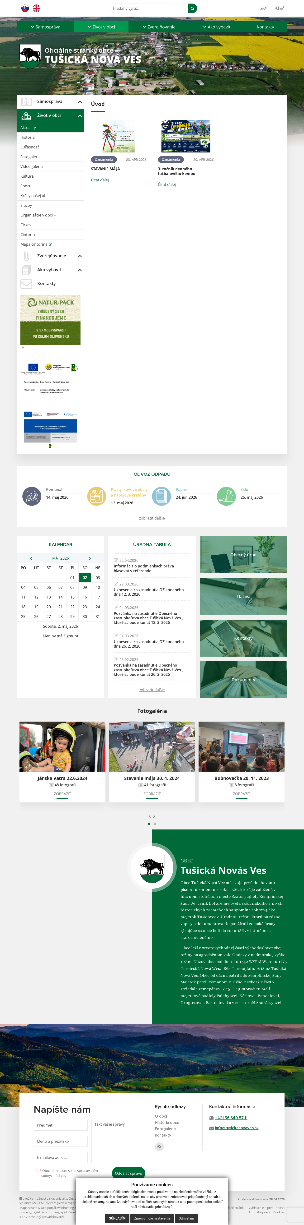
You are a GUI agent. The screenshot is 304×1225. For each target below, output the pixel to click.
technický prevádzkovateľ (46, 1217)
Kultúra (27, 176)
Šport (25, 186)
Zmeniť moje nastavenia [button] (152, 1218)
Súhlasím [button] (117, 1218)
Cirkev (25, 224)
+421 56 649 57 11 (231, 1118)
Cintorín (27, 234)
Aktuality (28, 127)
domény (25, 1212)
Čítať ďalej (100, 180)
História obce (167, 1123)
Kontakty (265, 27)
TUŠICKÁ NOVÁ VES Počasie (60, 659)
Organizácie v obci (38, 215)
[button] (45, 26)
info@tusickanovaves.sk (237, 1128)
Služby (26, 205)
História (27, 137)
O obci (161, 1116)
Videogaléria (31, 166)
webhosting (65, 1208)
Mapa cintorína (34, 244)
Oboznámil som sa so (68, 1173)
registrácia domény (46, 1212)
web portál (48, 1208)
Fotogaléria (30, 156)
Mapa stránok (29, 1208)
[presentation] (150, 816)
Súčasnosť (29, 147)
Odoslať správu (128, 1173)
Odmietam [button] (186, 1218)
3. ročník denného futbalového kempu (176, 171)
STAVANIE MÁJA (105, 168)
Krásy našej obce (35, 195)
